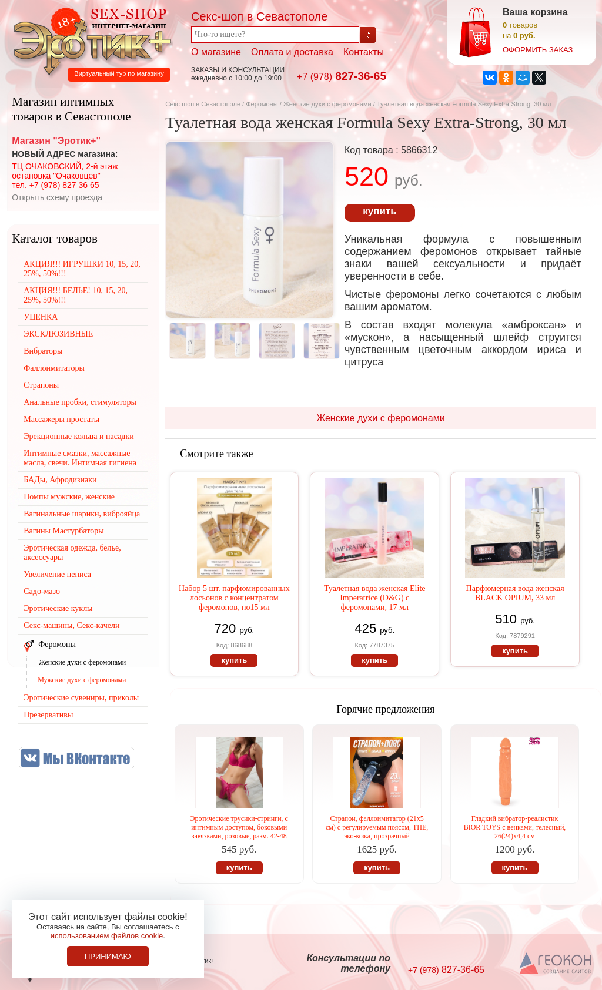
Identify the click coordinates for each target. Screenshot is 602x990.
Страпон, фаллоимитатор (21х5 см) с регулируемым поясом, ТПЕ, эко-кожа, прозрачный (377, 827)
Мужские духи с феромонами (82, 680)
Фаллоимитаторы (54, 368)
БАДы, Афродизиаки (60, 479)
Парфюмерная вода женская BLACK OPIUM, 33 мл (515, 593)
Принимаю (108, 956)
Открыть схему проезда (57, 197)
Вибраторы (43, 351)
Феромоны (261, 104)
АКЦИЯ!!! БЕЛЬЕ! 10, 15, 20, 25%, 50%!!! (76, 295)
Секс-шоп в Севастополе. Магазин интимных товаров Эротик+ (89, 40)
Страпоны (41, 385)
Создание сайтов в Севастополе (556, 964)
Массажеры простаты (61, 419)
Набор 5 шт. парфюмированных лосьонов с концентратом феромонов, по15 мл (234, 598)
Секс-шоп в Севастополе (202, 104)
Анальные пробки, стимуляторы (80, 402)
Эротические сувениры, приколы (81, 697)
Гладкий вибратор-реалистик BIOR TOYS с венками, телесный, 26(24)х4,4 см (515, 827)
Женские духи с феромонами (327, 104)
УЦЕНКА (41, 317)
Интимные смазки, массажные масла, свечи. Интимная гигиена (80, 458)
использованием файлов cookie (107, 935)
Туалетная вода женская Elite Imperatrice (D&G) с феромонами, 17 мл (375, 598)
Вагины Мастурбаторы (63, 530)
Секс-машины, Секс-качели (71, 625)
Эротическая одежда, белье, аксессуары (72, 552)
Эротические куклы (58, 608)
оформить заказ (538, 49)
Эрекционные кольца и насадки (79, 436)
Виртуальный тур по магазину (118, 73)
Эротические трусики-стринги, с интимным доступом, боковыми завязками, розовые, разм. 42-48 (238, 827)
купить (379, 211)
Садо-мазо (42, 591)
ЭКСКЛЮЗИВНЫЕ (58, 334)
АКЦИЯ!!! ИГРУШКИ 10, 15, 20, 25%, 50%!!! (82, 269)
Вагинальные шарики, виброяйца (82, 513)
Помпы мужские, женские (69, 496)
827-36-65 (341, 76)
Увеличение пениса (57, 574)
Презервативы (48, 714)
